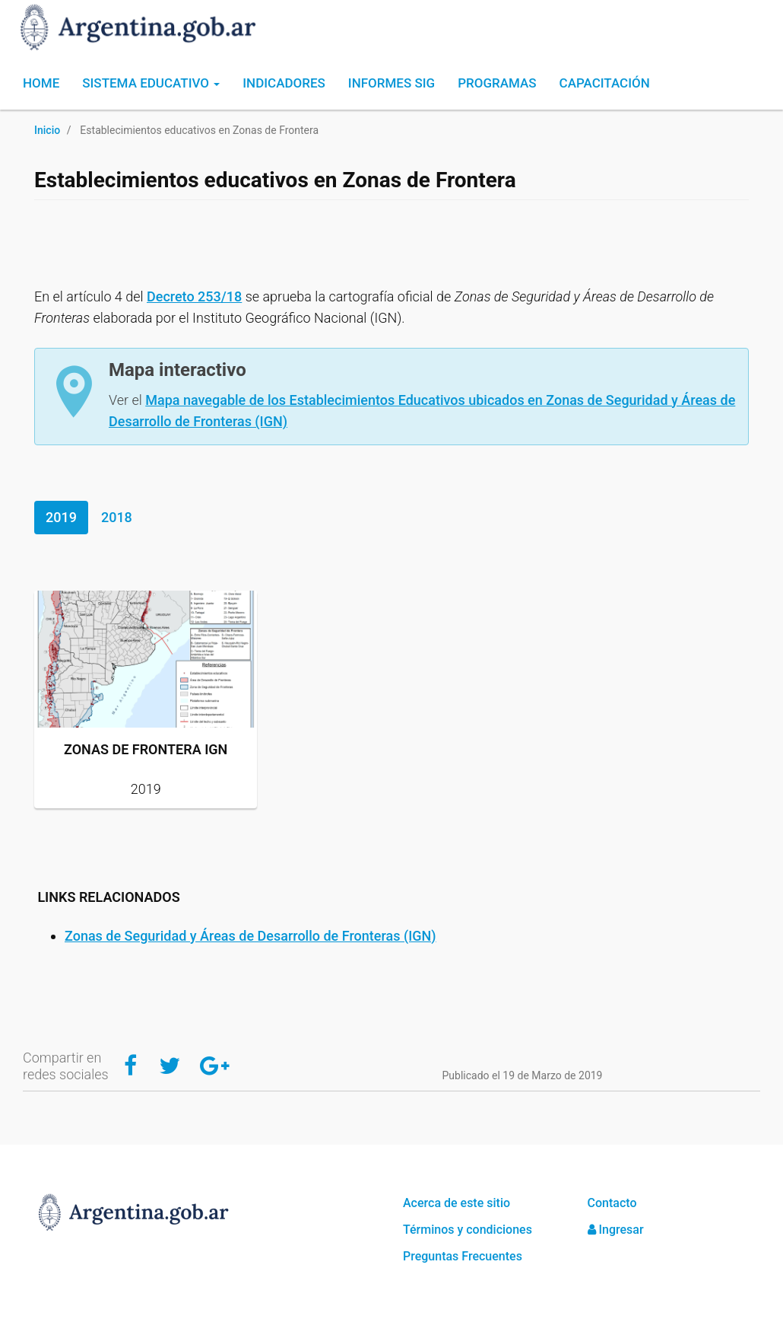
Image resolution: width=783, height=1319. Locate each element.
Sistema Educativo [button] (151, 83)
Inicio (47, 130)
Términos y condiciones (467, 1229)
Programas (497, 83)
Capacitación (605, 83)
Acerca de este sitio (456, 1203)
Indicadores (284, 83)
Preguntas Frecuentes (462, 1256)
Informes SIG (391, 83)
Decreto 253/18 (194, 296)
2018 (116, 517)
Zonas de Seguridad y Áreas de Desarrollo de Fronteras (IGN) (250, 936)
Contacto (612, 1203)
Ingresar (616, 1229)
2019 (61, 517)
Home (41, 83)
